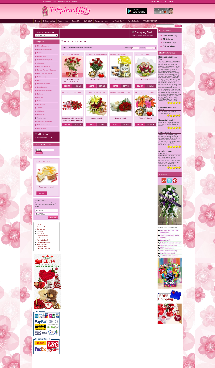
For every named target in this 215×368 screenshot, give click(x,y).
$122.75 (140, 124)
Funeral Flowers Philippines (46, 70)
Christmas (168, 39)
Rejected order (133, 21)
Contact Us (76, 21)
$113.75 (115, 124)
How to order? (42, 244)
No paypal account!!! (44, 242)
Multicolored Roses (43, 125)
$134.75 (67, 86)
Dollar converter (42, 238)
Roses (39, 53)
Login (171, 1)
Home (37, 21)
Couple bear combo (85, 47)
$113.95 (140, 86)
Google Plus (164, 180)
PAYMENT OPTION (150, 21)
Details (77, 86)
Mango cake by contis (46, 187)
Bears (39, 80)
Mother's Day (169, 42)
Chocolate (40, 63)
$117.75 (67, 124)
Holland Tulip (41, 77)
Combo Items (41, 118)
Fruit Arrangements (43, 66)
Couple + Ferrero (121, 80)
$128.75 (91, 86)
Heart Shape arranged (44, 73)
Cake (39, 101)
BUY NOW (88, 21)
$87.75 (115, 86)
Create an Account (159, 1)
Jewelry (39, 107)
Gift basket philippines (44, 59)
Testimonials (63, 21)
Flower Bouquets (43, 46)
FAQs (39, 224)
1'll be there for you (97, 80)
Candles (40, 97)
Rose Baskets (42, 87)
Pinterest (175, 180)
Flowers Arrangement (44, 49)
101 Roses (41, 111)
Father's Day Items (43, 83)
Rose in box (41, 114)
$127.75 (91, 124)
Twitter (169, 180)
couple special (96, 118)
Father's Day (169, 46)
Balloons (40, 94)
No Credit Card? (118, 21)
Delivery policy (49, 21)
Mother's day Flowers (44, 90)
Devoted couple (121, 118)
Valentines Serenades (44, 121)
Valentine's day (170, 35)
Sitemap (40, 231)
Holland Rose (41, 56)
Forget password (101, 21)
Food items (41, 104)
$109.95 (42, 193)
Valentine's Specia (145, 118)
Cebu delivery (41, 128)
